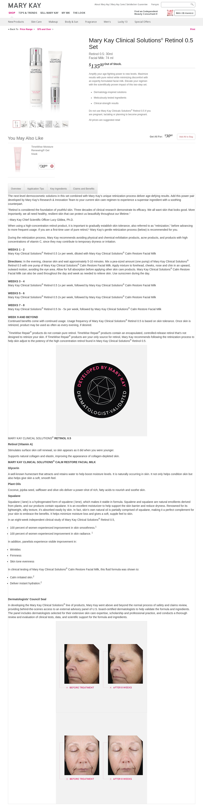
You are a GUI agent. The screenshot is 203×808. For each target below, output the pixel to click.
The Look (79, 13)
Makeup (53, 21)
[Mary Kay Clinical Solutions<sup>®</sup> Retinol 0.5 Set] (47, 76)
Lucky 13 (122, 21)
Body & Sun (71, 21)
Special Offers (143, 21)
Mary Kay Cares (118, 4)
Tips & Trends (27, 13)
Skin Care (36, 21)
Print (192, 29)
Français (155, 4)
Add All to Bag (186, 136)
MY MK (66, 13)
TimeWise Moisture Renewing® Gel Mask (42, 150)
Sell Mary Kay (49, 13)
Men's (107, 21)
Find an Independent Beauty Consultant (146, 12)
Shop (12, 13)
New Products (16, 21)
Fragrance (91, 21)
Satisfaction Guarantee (137, 4)
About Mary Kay (102, 4)
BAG (184, 13)
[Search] (178, 4)
